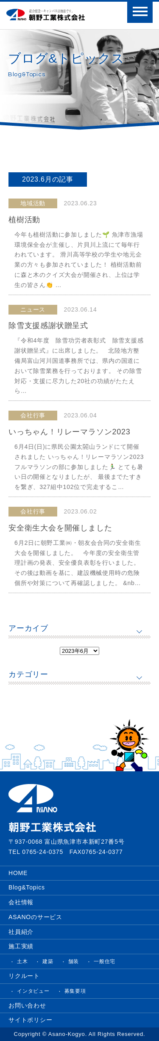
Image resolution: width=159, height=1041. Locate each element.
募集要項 (75, 991)
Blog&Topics (26, 887)
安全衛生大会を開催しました (60, 528)
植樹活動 (24, 219)
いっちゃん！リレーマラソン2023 (69, 432)
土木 (22, 961)
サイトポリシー (30, 1019)
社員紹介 (20, 931)
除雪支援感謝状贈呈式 (48, 325)
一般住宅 (104, 961)
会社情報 (20, 902)
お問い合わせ (27, 1005)
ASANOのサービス (35, 917)
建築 (47, 961)
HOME (18, 873)
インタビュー (33, 991)
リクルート (24, 975)
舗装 (73, 961)
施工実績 (20, 946)
